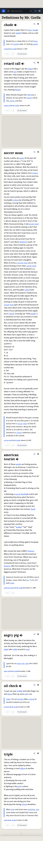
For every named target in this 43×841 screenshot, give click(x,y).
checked (20, 699)
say (27, 580)
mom (36, 224)
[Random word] (30, 11)
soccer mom (8, 440)
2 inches (16, 44)
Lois (37, 809)
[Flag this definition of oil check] (38, 685)
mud (28, 649)
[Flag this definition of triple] (38, 753)
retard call (7, 106)
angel (33, 313)
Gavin (12, 101)
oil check (7, 707)
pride (12, 583)
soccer (31, 224)
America (23, 242)
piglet (6, 649)
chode (6, 49)
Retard (18, 89)
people (18, 464)
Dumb (32, 509)
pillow (22, 768)
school (35, 173)
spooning (31, 809)
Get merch (22, 54)
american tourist (9, 588)
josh (19, 786)
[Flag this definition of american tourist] (38, 454)
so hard (31, 699)
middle (19, 691)
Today (8, 699)
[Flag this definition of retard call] (38, 62)
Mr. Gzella (13, 49)
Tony (13, 809)
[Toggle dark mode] (35, 11)
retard (30, 68)
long (29, 30)
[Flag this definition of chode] (38, 24)
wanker (19, 527)
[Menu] (39, 11)
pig (23, 663)
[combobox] (19, 11)
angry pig (7, 671)
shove (9, 694)
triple (5, 820)
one (15, 71)
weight (18, 33)
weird (35, 44)
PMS (29, 95)
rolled (15, 649)
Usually (35, 30)
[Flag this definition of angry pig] (38, 634)
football (24, 494)
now (27, 663)
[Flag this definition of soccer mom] (38, 152)
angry (19, 663)
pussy (22, 158)
